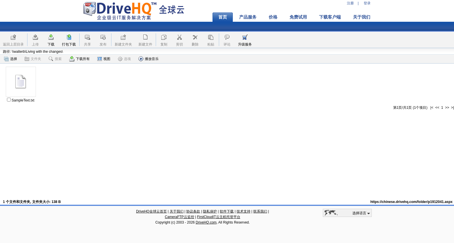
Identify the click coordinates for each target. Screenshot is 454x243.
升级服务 (245, 44)
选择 (10, 59)
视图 (103, 59)
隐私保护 (210, 211)
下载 (50, 44)
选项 (124, 59)
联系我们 (260, 211)
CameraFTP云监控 (179, 217)
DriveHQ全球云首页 (151, 211)
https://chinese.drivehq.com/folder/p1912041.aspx (411, 202)
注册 (350, 3)
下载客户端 (330, 17)
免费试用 (298, 17)
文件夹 (33, 59)
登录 (367, 3)
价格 (273, 17)
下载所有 (79, 58)
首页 (222, 17)
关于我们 (361, 17)
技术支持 (243, 211)
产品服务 (248, 17)
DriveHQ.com (206, 222)
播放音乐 (148, 58)
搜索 (55, 59)
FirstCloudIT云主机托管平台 (218, 217)
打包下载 (69, 44)
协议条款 (193, 211)
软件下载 (227, 211)
